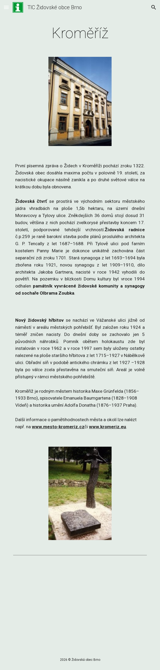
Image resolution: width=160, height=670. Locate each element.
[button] (6, 7)
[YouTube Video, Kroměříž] (80, 605)
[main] (80, 33)
